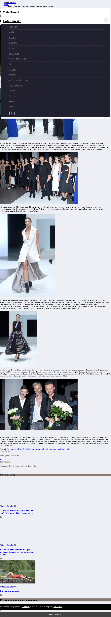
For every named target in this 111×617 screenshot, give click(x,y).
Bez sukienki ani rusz (9, 591)
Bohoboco (10, 449)
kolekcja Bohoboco (28, 449)
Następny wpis (5, 462)
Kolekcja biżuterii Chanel (9, 455)
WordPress (25, 607)
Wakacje (12, 96)
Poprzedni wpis (5, 451)
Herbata (12, 106)
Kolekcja (18, 449)
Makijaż (12, 69)
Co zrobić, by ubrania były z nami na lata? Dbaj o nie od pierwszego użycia (16, 511)
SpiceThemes (57, 607)
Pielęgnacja (14, 53)
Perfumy (12, 74)
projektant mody (63, 449)
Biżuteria (13, 43)
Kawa (11, 101)
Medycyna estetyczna (18, 80)
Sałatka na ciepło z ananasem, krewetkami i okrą (18, 466)
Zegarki (12, 90)
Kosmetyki (13, 48)
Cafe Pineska (12, 12)
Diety (11, 64)
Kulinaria (13, 27)
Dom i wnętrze (15, 85)
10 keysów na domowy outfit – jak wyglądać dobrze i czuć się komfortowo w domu (17, 552)
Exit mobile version (55, 614)
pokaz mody (40, 449)
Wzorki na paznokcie (18, 58)
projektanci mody (51, 449)
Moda (11, 32)
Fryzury (12, 37)
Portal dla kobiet (8, 506)
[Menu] (106, 20)
